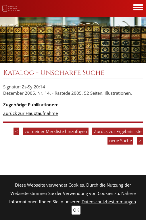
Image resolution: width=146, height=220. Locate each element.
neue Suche (120, 141)
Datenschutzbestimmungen (109, 202)
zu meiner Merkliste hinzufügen (56, 131)
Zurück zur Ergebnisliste (117, 131)
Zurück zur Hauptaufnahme (30, 113)
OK (76, 210)
